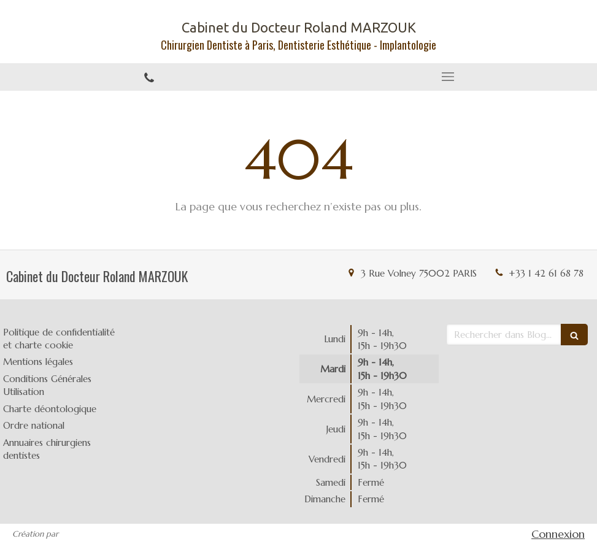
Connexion (558, 534)
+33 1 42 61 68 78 (546, 273)
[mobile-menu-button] (448, 76)
